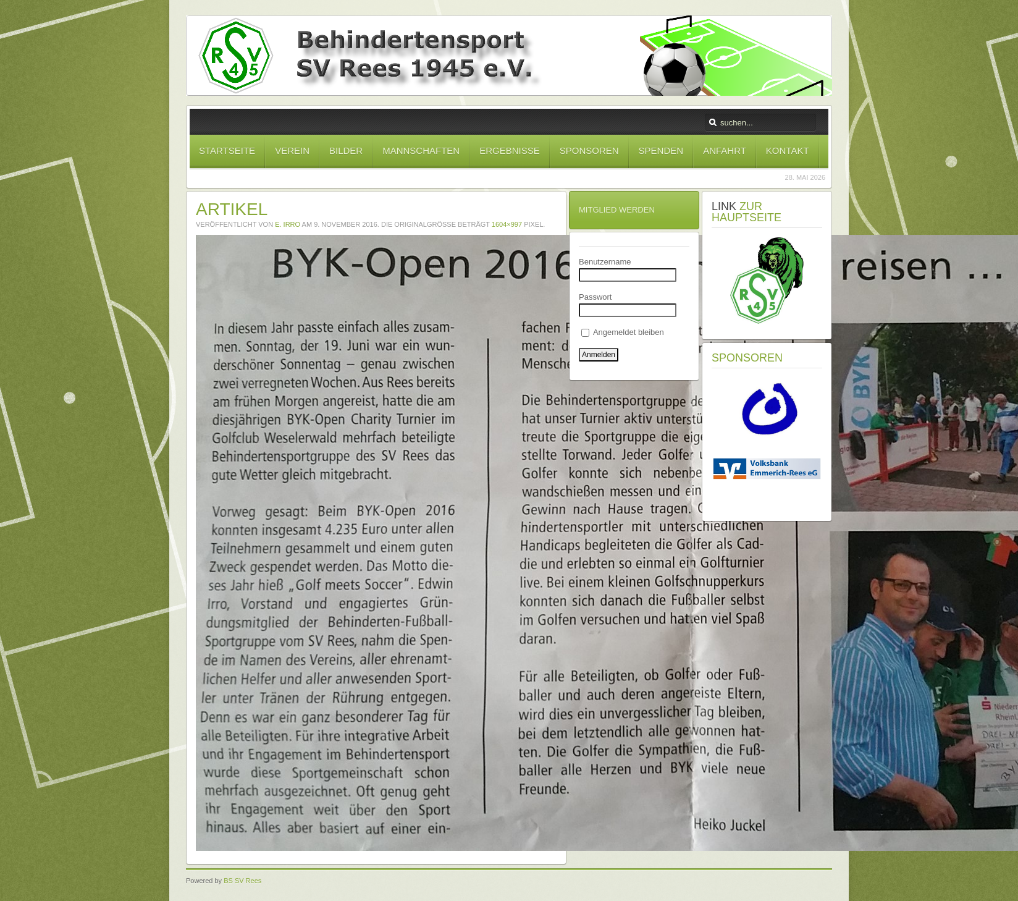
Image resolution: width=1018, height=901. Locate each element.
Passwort (595, 297)
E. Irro (287, 224)
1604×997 (507, 224)
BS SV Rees (242, 880)
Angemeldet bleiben (622, 332)
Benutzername (605, 261)
